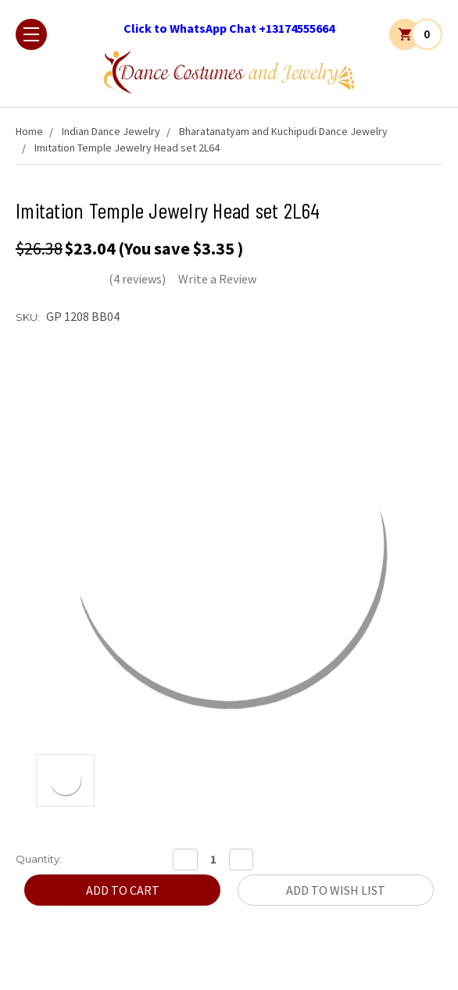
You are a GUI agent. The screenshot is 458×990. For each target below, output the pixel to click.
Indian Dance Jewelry (111, 131)
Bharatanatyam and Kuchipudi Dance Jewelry (283, 131)
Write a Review (217, 279)
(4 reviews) (137, 279)
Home (29, 131)
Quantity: (39, 859)
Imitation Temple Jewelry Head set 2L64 (127, 148)
